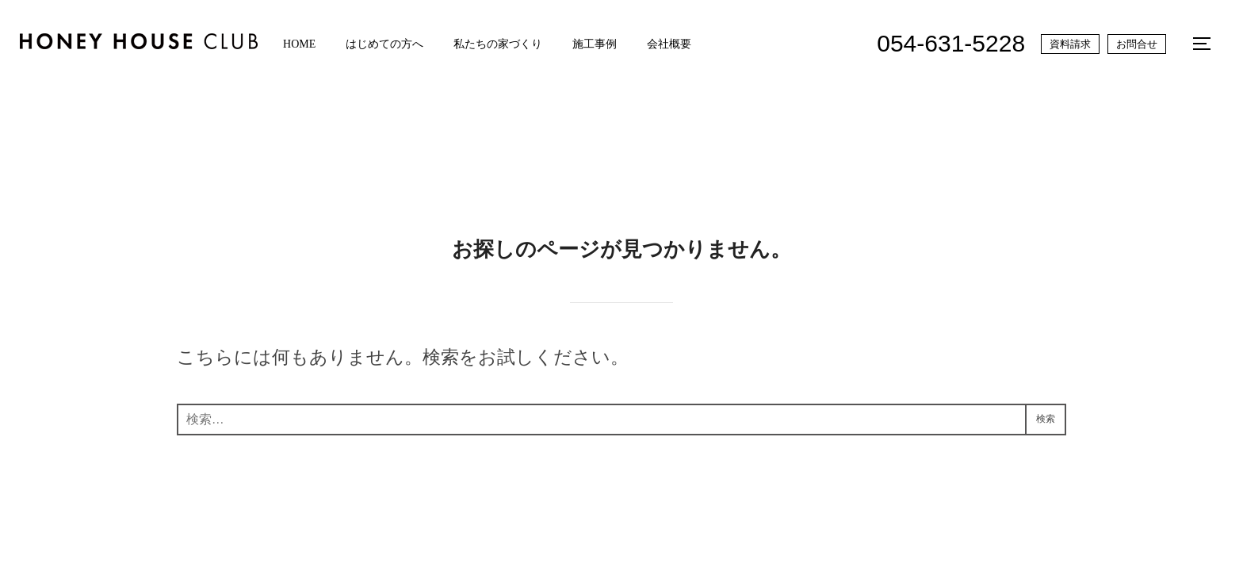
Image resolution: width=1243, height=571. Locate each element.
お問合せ (1134, 44)
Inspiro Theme (977, 535)
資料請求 (1067, 44)
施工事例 (613, 44)
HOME (305, 44)
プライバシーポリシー (217, 518)
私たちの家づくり (512, 44)
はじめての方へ (395, 44)
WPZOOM (1055, 535)
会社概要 (691, 44)
